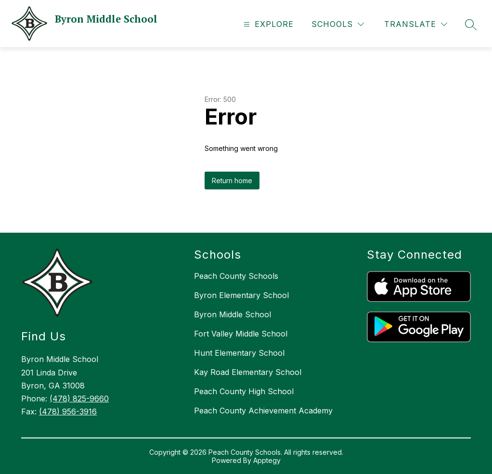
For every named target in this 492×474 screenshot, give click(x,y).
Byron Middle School (232, 314)
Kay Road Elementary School (247, 372)
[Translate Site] (416, 24)
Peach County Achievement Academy (263, 410)
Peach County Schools (236, 276)
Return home (232, 180)
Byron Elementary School (241, 295)
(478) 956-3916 (68, 411)
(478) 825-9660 (79, 398)
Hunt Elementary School (239, 353)
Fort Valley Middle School (240, 333)
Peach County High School (244, 391)
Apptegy (267, 460)
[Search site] (471, 24)
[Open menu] (267, 24)
